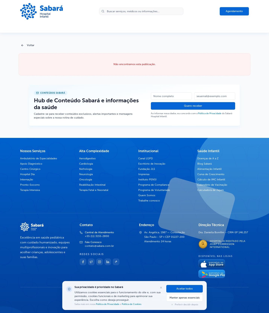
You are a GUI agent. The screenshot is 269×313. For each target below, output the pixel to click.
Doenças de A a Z (208, 158)
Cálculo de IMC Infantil (211, 179)
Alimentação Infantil (209, 169)
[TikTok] (116, 261)
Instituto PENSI (147, 179)
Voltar (27, 45)
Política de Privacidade (209, 113)
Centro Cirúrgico (30, 169)
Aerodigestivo (87, 158)
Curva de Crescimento (210, 174)
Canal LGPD (145, 158)
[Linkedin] (107, 261)
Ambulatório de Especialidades (38, 158)
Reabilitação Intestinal (92, 184)
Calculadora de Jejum (210, 190)
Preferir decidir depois (184, 304)
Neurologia (86, 174)
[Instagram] (99, 261)
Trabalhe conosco (149, 200)
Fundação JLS (146, 169)
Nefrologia (85, 169)
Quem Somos (146, 195)
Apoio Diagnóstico (31, 163)
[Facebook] (83, 261)
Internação (26, 179)
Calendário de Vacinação (212, 184)
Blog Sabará (204, 163)
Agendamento (234, 11)
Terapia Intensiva (30, 190)
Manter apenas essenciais (184, 297)
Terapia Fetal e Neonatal (93, 190)
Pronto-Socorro (30, 184)
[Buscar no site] (141, 11)
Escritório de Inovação (151, 163)
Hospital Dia (27, 174)
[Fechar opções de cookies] (161, 287)
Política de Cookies (131, 304)
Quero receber (193, 105)
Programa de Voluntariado (154, 190)
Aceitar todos (184, 288)
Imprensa (143, 174)
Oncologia (85, 179)
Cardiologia (86, 163)
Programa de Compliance (153, 184)
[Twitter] (91, 261)
